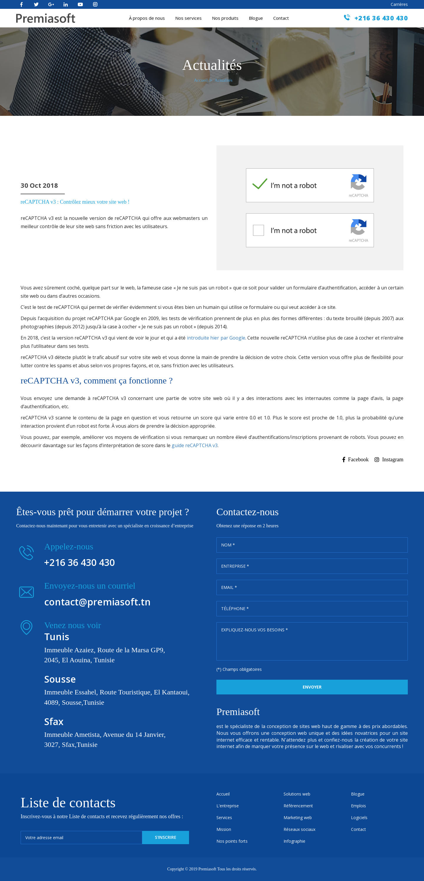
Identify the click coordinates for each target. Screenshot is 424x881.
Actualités (223, 80)
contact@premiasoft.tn (97, 601)
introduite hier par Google (216, 338)
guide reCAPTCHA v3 (195, 445)
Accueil (201, 80)
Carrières (399, 4)
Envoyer (312, 687)
